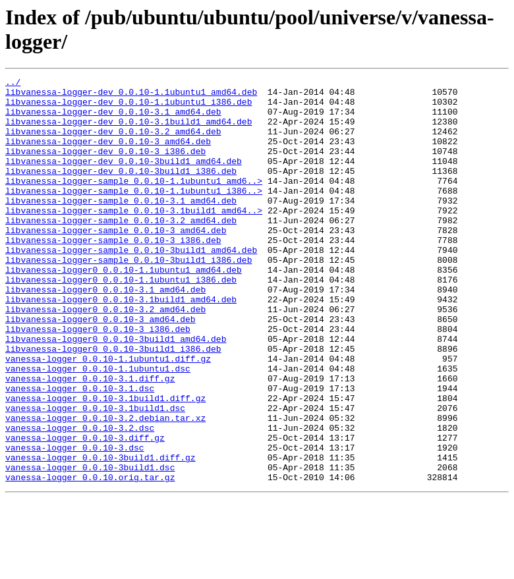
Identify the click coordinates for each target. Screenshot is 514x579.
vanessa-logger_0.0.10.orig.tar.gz (90, 558)
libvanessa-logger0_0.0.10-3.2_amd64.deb (105, 356)
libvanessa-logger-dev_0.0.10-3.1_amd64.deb (113, 119)
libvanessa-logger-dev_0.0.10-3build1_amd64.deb (123, 178)
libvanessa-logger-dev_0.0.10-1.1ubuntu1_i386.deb (128, 107)
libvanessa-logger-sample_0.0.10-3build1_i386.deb (128, 297)
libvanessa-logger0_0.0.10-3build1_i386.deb (113, 404)
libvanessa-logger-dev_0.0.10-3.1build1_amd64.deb (128, 131)
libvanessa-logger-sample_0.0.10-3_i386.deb (113, 273)
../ (12, 84)
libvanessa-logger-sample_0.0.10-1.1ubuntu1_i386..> (133, 214)
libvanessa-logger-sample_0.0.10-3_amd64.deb (115, 261)
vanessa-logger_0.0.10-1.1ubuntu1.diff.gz (108, 416)
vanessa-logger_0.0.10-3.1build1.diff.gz (105, 463)
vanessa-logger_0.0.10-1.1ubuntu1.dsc (97, 427)
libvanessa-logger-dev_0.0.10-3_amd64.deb (108, 155)
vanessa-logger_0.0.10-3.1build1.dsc (95, 475)
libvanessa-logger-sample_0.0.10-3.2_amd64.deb (121, 250)
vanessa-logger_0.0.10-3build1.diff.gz (100, 534)
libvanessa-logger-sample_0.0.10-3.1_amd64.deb (121, 226)
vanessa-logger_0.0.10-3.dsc (74, 522)
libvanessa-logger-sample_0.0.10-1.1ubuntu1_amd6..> (133, 202)
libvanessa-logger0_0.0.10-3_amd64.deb (100, 368)
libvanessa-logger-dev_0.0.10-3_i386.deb (105, 167)
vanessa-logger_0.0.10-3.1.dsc (79, 451)
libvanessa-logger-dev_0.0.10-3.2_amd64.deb (113, 143)
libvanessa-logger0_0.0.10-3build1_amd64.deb (115, 392)
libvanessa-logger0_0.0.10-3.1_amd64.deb (105, 333)
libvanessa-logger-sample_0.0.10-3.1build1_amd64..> (133, 238)
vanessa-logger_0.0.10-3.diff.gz (85, 510)
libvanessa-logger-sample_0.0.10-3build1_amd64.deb (131, 285)
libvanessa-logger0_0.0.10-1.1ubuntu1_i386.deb (121, 321)
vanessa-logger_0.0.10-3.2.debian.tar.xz (105, 487)
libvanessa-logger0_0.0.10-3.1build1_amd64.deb (121, 344)
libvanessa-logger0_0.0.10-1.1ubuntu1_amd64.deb (123, 309)
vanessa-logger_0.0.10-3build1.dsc (90, 546)
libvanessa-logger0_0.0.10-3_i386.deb (97, 380)
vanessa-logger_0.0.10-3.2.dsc (79, 499)
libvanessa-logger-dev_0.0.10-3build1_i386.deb (121, 190)
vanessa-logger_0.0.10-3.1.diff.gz (90, 439)
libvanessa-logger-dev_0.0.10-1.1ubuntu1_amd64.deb (131, 95)
